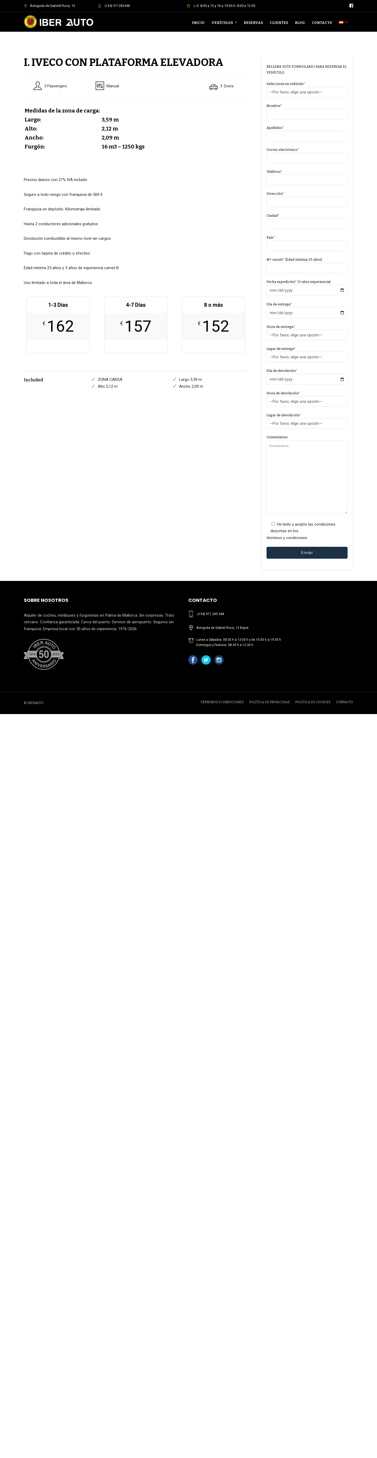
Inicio (198, 23)
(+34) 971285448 (114, 6)
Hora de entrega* (307, 331)
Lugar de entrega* (307, 353)
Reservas (253, 23)
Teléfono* (307, 176)
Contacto (322, 23)
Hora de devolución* (307, 397)
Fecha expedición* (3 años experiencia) (307, 286)
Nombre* (307, 110)
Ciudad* (307, 220)
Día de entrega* (307, 308)
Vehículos (222, 23)
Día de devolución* (307, 375)
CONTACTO (344, 702)
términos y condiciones (287, 537)
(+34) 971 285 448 (210, 614)
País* (307, 242)
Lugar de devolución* (307, 419)
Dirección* (307, 198)
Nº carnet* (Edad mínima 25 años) (307, 264)
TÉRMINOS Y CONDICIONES (222, 702)
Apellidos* (307, 132)
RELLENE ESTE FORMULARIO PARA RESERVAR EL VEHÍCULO (307, 69)
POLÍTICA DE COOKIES (313, 702)
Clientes (279, 23)
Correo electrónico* (307, 154)
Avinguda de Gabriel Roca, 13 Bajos (222, 628)
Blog (300, 23)
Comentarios (307, 474)
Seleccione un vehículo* (307, 88)
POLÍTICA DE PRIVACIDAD (269, 702)
